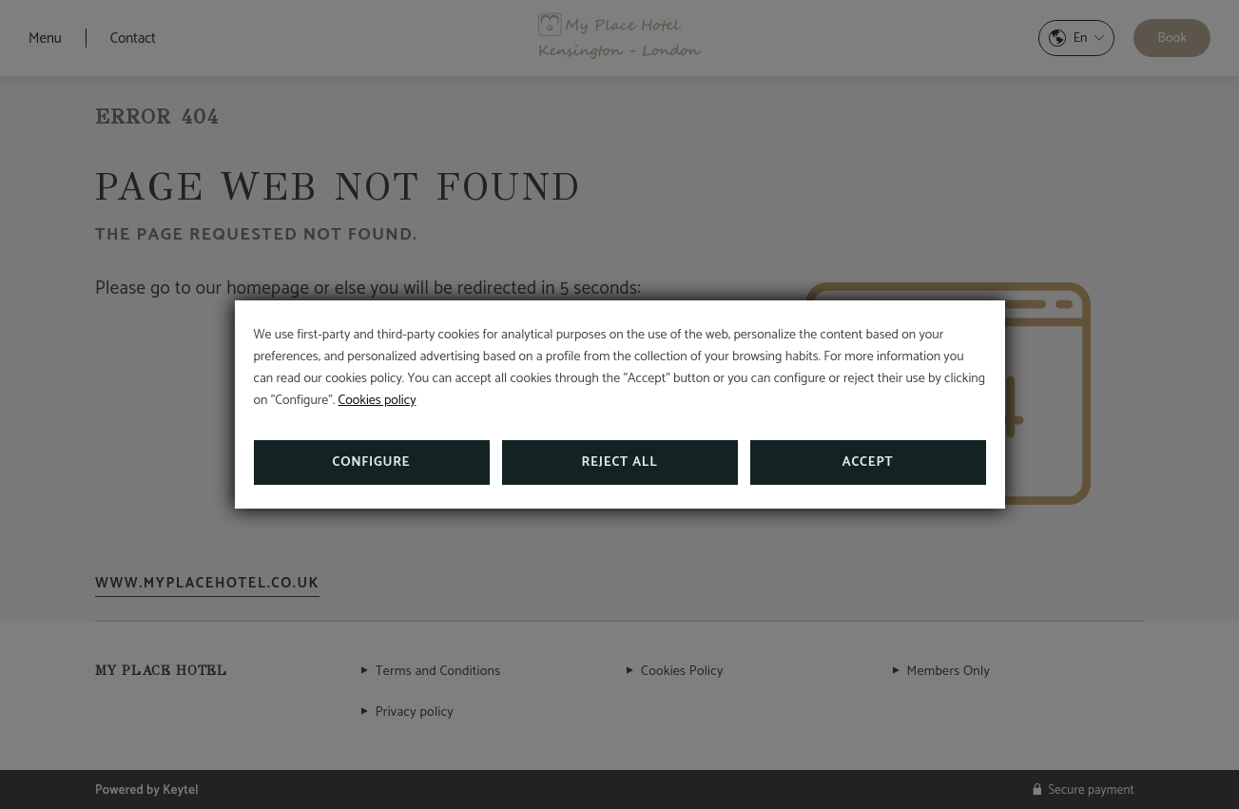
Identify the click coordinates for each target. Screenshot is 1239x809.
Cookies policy (377, 401)
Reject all (620, 462)
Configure (372, 462)
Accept (868, 462)
